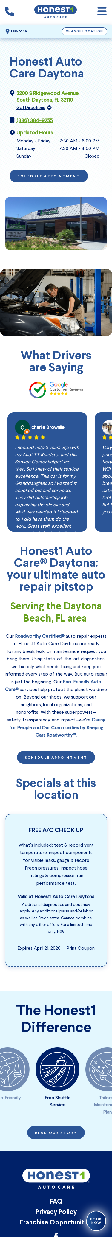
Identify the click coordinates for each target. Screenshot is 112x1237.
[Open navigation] (102, 12)
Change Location (85, 31)
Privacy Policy (56, 1212)
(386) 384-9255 (34, 120)
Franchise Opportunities (56, 1223)
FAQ (56, 1202)
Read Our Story (56, 1133)
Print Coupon (80, 948)
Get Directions (30, 108)
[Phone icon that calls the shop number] (9, 12)
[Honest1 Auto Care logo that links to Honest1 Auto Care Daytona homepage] (55, 12)
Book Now (96, 1221)
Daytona (19, 31)
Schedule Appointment (48, 176)
